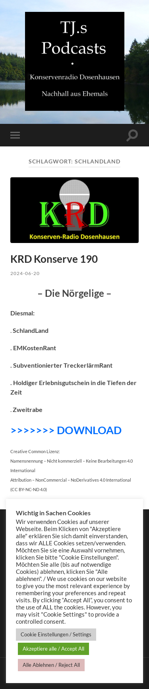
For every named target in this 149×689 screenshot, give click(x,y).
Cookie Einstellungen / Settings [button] (56, 634)
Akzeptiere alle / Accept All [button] (53, 648)
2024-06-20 (25, 273)
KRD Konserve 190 (54, 258)
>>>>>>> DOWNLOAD (66, 430)
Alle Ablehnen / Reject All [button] (51, 665)
